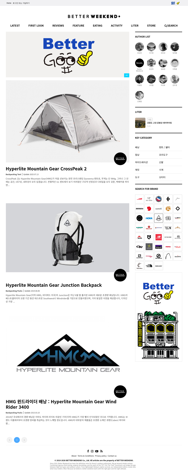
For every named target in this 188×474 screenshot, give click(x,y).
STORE (151, 25)
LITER (135, 25)
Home (9, 3)
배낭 (137, 147)
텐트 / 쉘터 (164, 147)
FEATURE (78, 25)
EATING (97, 25)
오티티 (162, 177)
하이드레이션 (141, 162)
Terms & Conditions (86, 455)
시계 (161, 169)
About (73, 455)
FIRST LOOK (36, 25)
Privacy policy (100, 455)
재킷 (137, 169)
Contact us (112, 455)
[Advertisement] (158, 381)
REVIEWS (58, 25)
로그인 (15, 3)
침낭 (137, 154)
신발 (161, 162)
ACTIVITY (116, 25)
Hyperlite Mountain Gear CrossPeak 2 (46, 168)
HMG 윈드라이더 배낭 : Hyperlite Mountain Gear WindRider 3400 (61, 404)
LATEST (15, 25)
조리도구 (163, 154)
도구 (137, 177)
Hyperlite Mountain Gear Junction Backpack (54, 285)
